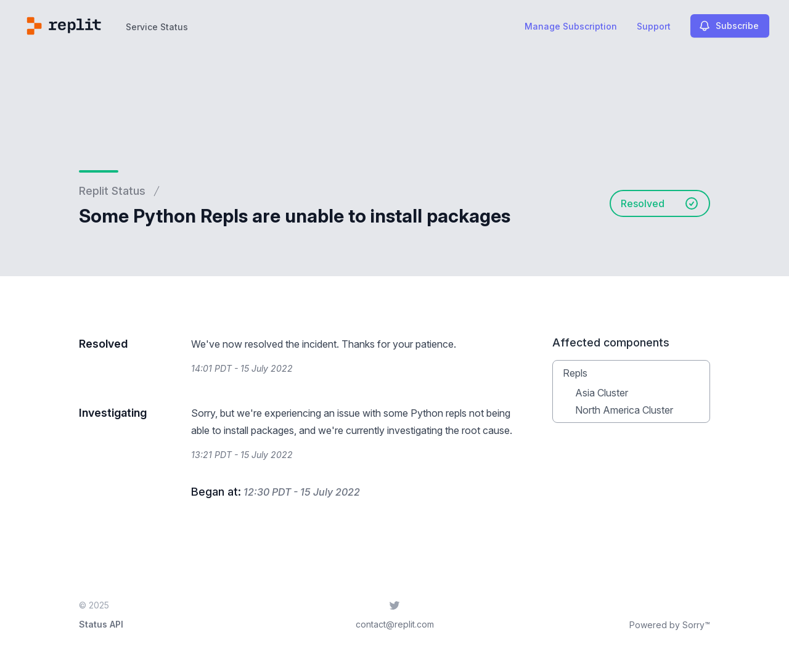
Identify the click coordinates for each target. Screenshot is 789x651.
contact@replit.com (395, 624)
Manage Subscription (571, 26)
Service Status (157, 27)
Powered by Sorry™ (669, 625)
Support (654, 26)
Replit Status (112, 190)
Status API (101, 624)
